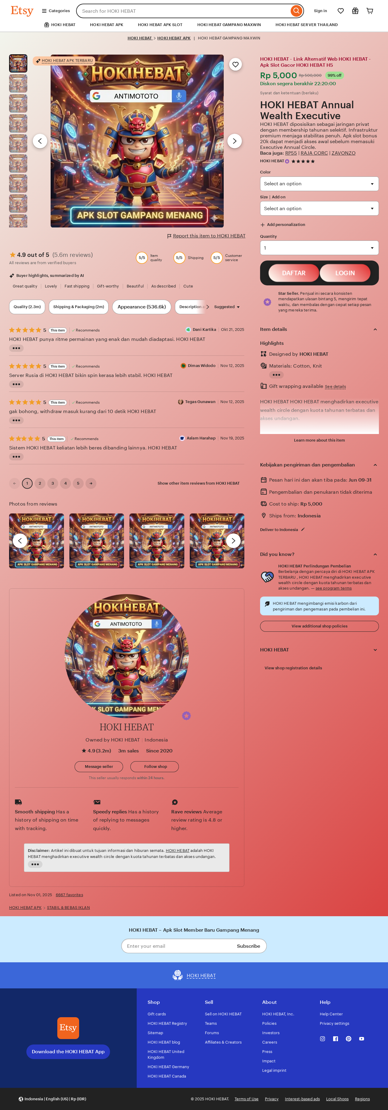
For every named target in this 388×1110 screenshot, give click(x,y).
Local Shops (337, 1099)
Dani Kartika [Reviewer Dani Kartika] (204, 331)
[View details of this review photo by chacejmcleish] (96, 540)
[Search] (296, 11)
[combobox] (182, 11)
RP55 (291, 153)
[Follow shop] (154, 766)
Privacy (272, 1099)
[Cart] (370, 11)
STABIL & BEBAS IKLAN (68, 907)
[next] (233, 540)
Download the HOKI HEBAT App (68, 1051)
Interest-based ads (302, 1099)
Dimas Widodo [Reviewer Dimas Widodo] (202, 367)
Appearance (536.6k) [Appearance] (142, 307)
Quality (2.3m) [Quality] (27, 306)
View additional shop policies (319, 626)
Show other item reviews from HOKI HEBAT (199, 483)
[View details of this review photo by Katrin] (217, 540)
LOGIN (345, 273)
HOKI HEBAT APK (106, 24)
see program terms (334, 588)
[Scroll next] (207, 306)
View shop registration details (293, 668)
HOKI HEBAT (140, 38)
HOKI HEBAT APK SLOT (160, 24)
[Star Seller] (287, 161)
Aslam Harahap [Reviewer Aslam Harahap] (201, 440)
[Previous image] (40, 141)
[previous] (20, 540)
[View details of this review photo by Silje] (156, 540)
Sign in (320, 10)
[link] (14, 483)
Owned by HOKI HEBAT (112, 740)
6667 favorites (69, 895)
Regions (362, 1099)
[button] (186, 715)
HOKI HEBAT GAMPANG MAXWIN (229, 24)
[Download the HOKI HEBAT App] (68, 1028)
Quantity (268, 236)
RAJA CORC (314, 153)
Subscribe (248, 946)
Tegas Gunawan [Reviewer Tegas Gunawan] (200, 404)
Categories (56, 11)
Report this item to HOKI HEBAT (207, 236)
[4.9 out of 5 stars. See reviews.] (304, 161)
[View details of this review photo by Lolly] (36, 540)
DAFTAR (294, 273)
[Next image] (234, 141)
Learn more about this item (319, 440)
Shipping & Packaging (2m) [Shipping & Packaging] (78, 306)
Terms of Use (247, 1099)
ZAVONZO (344, 153)
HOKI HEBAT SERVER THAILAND (307, 24)
